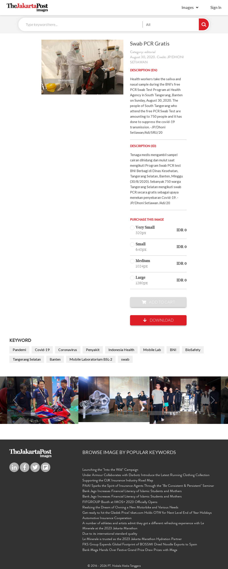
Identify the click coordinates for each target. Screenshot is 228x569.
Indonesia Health (121, 350)
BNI (173, 350)
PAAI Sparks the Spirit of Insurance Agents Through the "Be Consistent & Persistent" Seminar (148, 486)
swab (125, 359)
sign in (215, 7)
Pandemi (19, 350)
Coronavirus (67, 350)
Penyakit (93, 350)
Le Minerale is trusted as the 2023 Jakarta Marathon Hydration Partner (132, 539)
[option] (114, 399)
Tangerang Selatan (27, 359)
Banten (55, 359)
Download (158, 320)
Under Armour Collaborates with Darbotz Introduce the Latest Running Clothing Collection (146, 475)
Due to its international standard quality (109, 533)
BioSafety (192, 350)
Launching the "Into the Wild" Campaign (110, 470)
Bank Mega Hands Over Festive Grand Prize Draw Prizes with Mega (129, 549)
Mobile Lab (152, 350)
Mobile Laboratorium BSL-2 (90, 359)
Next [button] (212, 400)
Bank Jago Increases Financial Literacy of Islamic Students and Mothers (132, 491)
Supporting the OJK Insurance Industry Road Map (117, 481)
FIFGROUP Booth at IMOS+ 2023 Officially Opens (119, 502)
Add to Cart (158, 302)
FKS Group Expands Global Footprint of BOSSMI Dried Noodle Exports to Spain (139, 544)
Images (187, 7)
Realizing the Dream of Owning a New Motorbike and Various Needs (130, 507)
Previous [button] (15, 400)
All (148, 24)
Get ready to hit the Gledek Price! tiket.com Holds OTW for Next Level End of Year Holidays (147, 513)
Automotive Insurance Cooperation (107, 518)
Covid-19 (42, 350)
